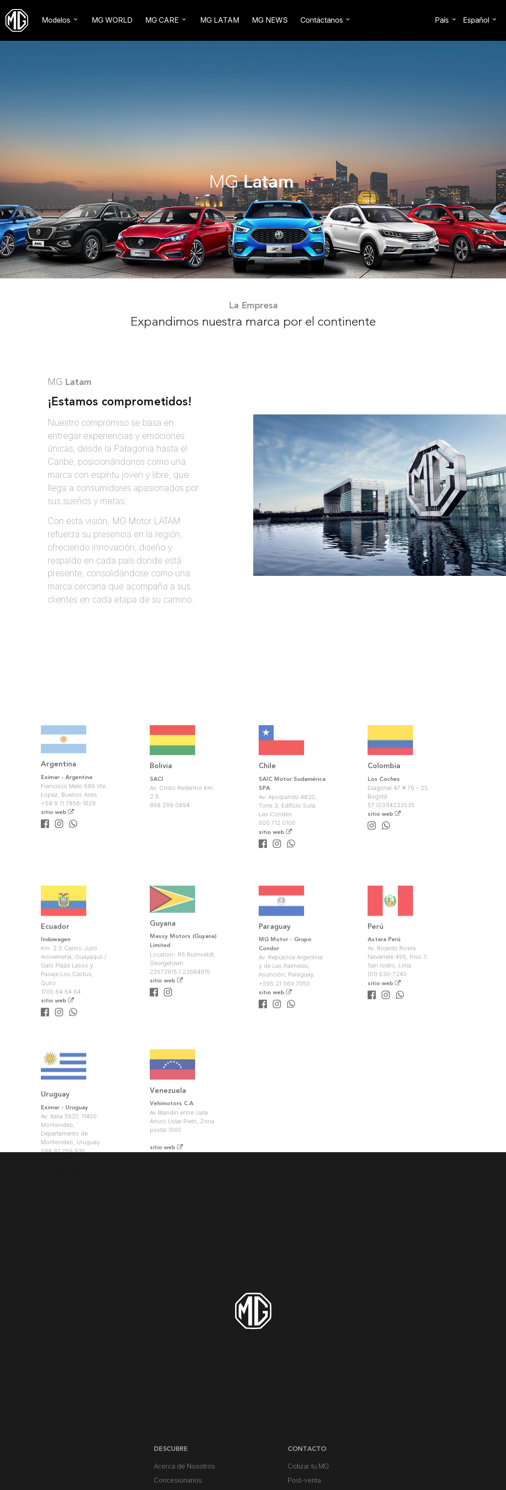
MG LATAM (219, 19)
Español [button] (476, 19)
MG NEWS (270, 19)
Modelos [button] (56, 19)
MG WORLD (112, 19)
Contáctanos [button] (321, 19)
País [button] (442, 19)
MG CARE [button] (162, 19)
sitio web (57, 879)
